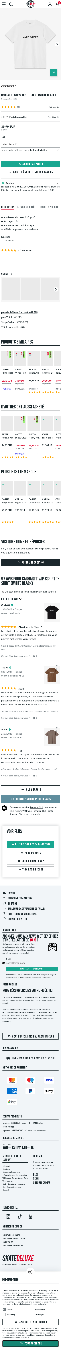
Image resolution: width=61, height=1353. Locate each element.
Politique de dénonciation (12, 1246)
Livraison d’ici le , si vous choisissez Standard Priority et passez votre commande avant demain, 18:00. (30, 186)
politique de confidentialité (18, 1337)
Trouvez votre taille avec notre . (30, 150)
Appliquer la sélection (30, 1322)
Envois (8, 893)
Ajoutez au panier (30, 164)
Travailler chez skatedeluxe (43, 1165)
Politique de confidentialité (13, 1239)
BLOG (35, 1174)
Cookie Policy (7, 1242)
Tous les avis (7, 1181)
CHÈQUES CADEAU (42, 1182)
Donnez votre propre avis (30, 799)
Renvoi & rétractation (17, 898)
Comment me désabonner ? (41, 977)
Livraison (6, 1169)
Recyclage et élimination (12, 1187)
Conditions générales (11, 1235)
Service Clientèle (14, 919)
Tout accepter (30, 1343)
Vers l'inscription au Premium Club (30, 1036)
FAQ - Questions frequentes (13, 1184)
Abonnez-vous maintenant (31, 969)
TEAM (36, 1178)
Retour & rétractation (11, 1172)
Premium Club (36, 807)
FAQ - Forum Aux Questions (19, 914)
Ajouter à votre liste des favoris (30, 172)
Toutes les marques (40, 1168)
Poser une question (30, 562)
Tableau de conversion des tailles (23, 908)
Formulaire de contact (36, 1130)
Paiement (6, 1166)
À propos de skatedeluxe (43, 1162)
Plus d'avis (30, 790)
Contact (5, 1190)
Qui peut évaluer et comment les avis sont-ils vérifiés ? (28, 591)
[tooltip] (58, 117)
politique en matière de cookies (40, 1335)
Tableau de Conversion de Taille (15, 1178)
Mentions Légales (12, 1226)
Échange (9, 903)
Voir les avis (54, 107)
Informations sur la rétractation (14, 1175)
